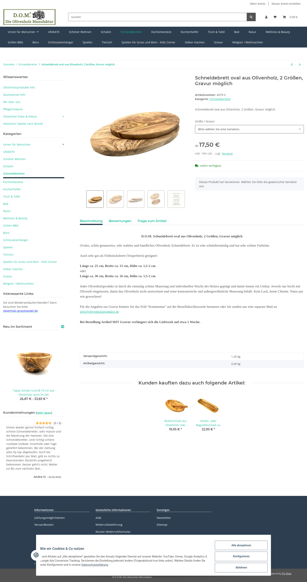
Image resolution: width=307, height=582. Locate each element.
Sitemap (162, 524)
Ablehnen (239, 568)
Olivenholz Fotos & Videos (20, 116)
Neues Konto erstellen (286, 3)
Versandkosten (44, 524)
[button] (266, 17)
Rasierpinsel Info (14, 95)
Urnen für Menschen (17, 144)
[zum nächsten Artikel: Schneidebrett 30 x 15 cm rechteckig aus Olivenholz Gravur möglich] (300, 64)
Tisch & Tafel (11, 196)
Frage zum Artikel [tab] (152, 221)
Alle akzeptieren (239, 547)
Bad (5, 204)
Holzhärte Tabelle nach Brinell (23, 124)
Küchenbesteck (13, 182)
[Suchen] (157, 17)
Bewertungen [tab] (120, 221)
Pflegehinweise (13, 109)
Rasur (7, 211)
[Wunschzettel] (275, 17)
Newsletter (164, 518)
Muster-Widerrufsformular (113, 532)
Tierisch (8, 254)
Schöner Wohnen (14, 159)
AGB (98, 518)
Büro (6, 233)
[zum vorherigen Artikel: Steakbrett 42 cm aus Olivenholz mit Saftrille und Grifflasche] (292, 64)
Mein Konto (257, 3)
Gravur (7, 276)
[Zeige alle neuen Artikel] (62, 327)
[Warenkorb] (290, 17)
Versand (227, 153)
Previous (83, 199)
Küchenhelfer (12, 189)
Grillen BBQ (10, 225)
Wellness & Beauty (15, 218)
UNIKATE (9, 152)
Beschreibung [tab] (91, 221)
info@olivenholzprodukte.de (99, 312)
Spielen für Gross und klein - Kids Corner (30, 262)
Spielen (8, 247)
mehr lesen (44, 412)
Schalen (8, 166)
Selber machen (13, 269)
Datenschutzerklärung (110, 538)
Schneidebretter (220, 99)
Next (188, 199)
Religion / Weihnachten (18, 283)
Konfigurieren (238, 557)
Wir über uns (11, 102)
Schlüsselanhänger (15, 240)
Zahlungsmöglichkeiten (49, 518)
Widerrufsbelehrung (109, 524)
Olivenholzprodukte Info (19, 87)
